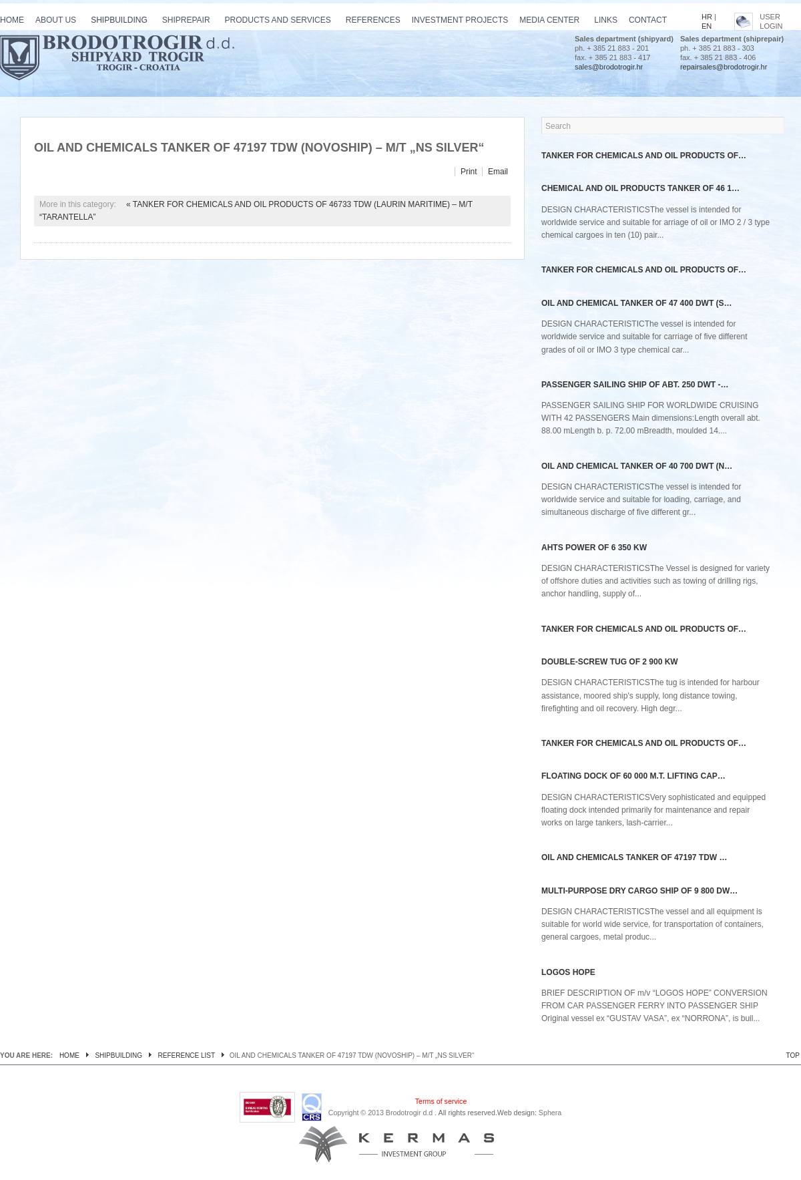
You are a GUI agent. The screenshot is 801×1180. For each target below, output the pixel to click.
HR (707, 17)
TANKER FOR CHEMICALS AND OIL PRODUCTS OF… (643, 155)
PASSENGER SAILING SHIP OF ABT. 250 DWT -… (634, 384)
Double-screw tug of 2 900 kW (609, 661)
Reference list (187, 1055)
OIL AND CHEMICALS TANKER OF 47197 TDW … (634, 857)
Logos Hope (568, 972)
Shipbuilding (118, 1055)
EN (707, 26)
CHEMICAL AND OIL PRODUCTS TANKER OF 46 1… (640, 188)
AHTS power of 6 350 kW (594, 547)
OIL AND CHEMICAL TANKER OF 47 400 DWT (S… (636, 303)
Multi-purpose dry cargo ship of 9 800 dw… (639, 891)
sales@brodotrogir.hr (609, 67)
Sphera (550, 1113)
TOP (793, 1055)
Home (69, 1055)
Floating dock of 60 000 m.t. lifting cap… (633, 776)
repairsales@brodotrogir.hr (723, 67)
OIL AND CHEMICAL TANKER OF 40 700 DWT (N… (636, 466)
